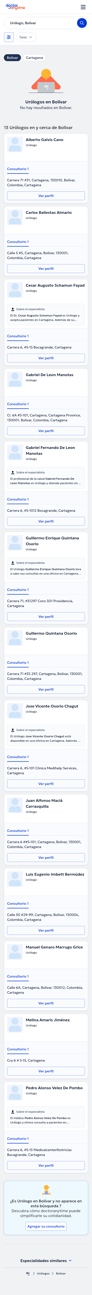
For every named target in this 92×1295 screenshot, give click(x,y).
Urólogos (43, 1273)
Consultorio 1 (18, 169)
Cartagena (34, 57)
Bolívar (12, 57)
